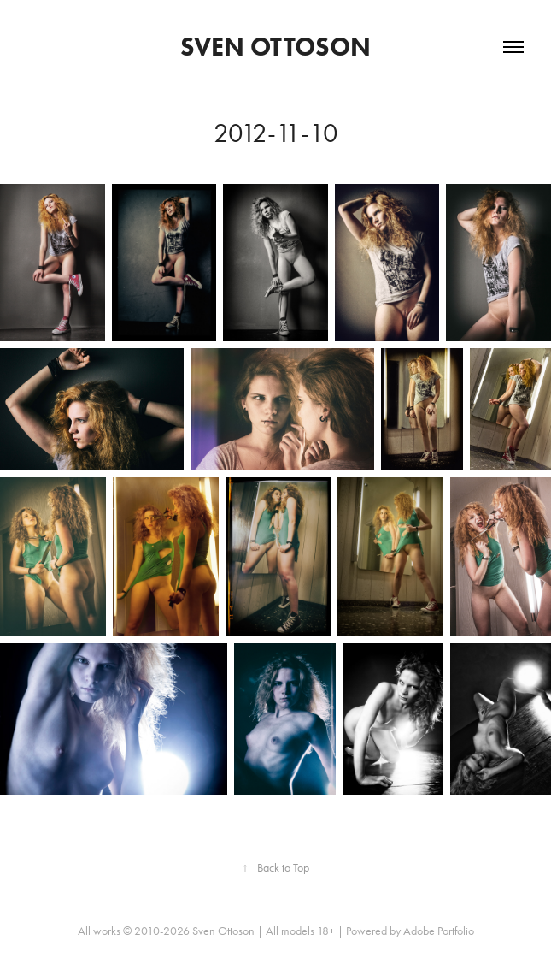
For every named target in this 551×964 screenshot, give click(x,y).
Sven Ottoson (275, 46)
